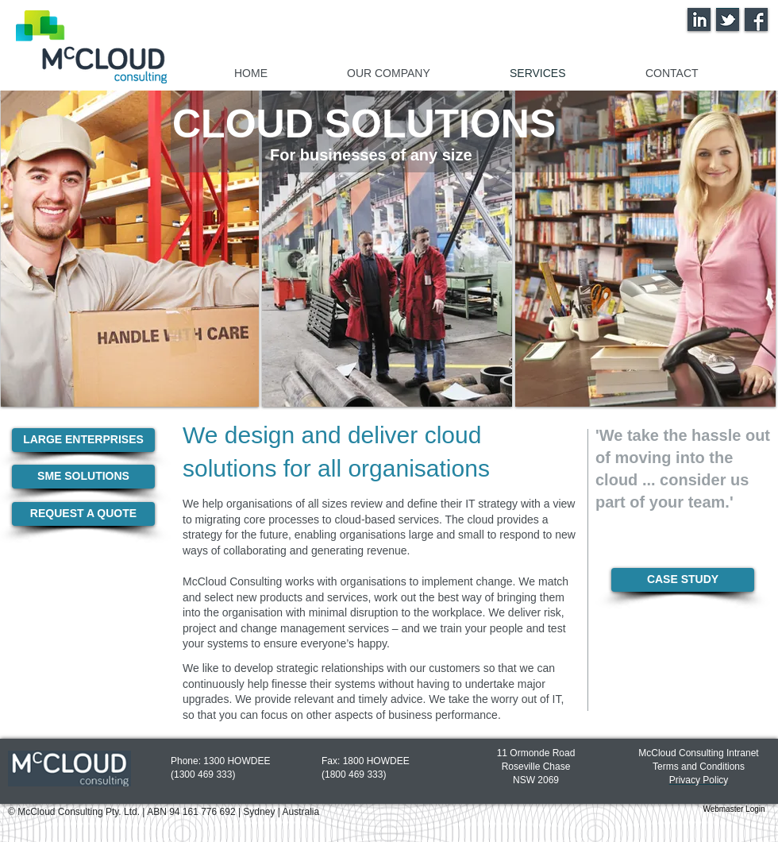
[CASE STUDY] (682, 580)
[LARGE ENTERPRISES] (83, 440)
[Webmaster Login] (734, 809)
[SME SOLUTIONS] (83, 477)
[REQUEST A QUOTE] (83, 514)
